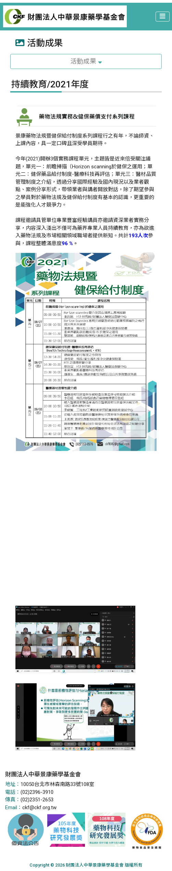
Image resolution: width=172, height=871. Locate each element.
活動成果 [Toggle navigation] (86, 61)
